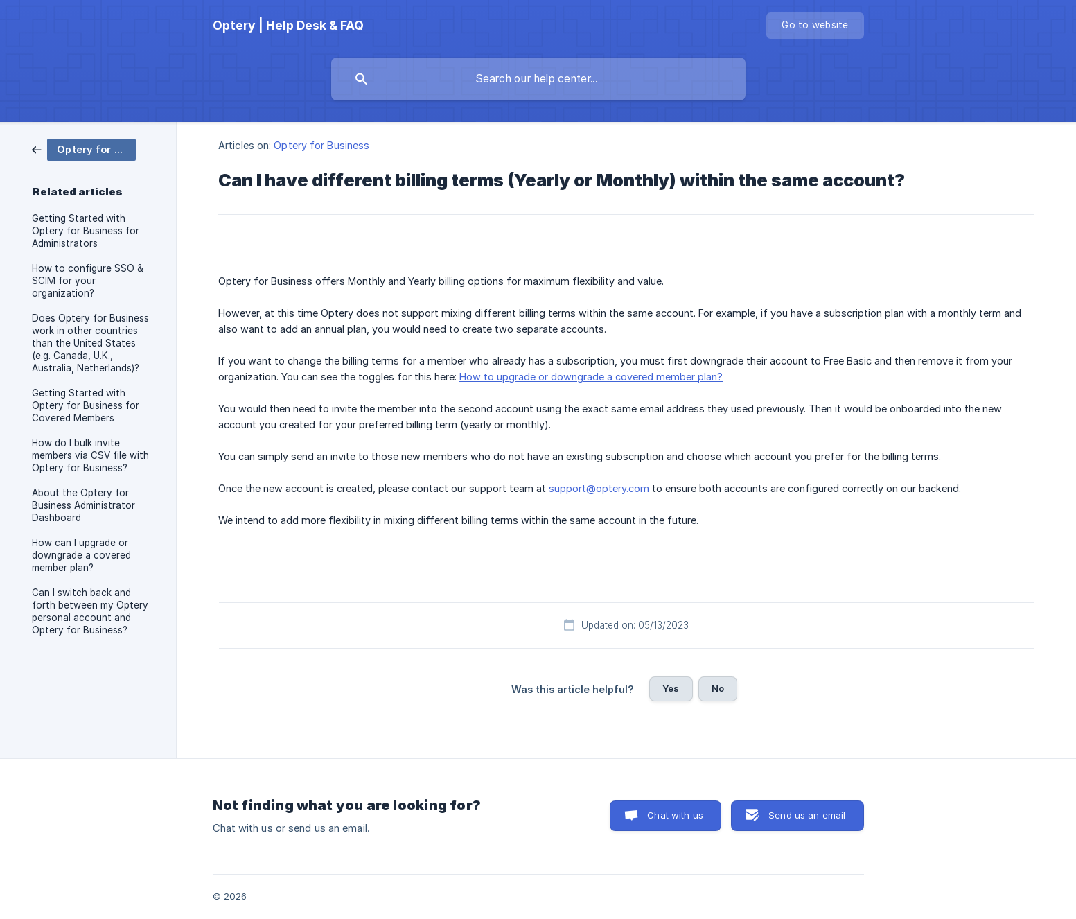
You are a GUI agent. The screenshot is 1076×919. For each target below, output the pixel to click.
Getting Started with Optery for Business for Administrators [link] (85, 231)
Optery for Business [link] (321, 145)
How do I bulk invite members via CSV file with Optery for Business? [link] (90, 455)
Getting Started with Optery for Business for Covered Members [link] (85, 405)
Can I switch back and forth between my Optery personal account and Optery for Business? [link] (90, 611)
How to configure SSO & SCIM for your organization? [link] (87, 281)
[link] (84, 148)
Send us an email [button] (806, 815)
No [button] (718, 688)
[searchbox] (538, 79)
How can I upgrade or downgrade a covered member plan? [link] (81, 555)
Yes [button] (670, 688)
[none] (288, 25)
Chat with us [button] (675, 815)
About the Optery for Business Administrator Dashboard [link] (83, 505)
